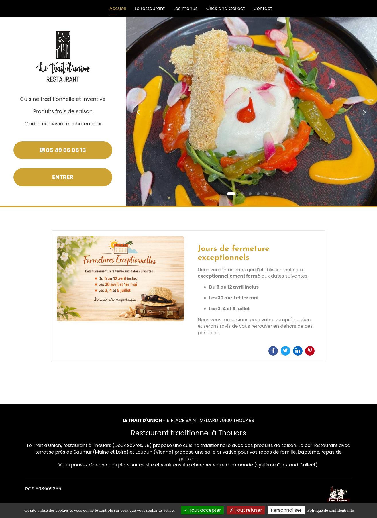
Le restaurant (150, 8)
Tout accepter (202, 510)
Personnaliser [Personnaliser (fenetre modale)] (286, 510)
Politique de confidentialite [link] (330, 510)
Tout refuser (246, 510)
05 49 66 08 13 (63, 150)
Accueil (117, 8)
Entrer (63, 177)
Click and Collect (225, 8)
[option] (188, 296)
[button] (138, 111)
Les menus (185, 8)
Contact (262, 8)
